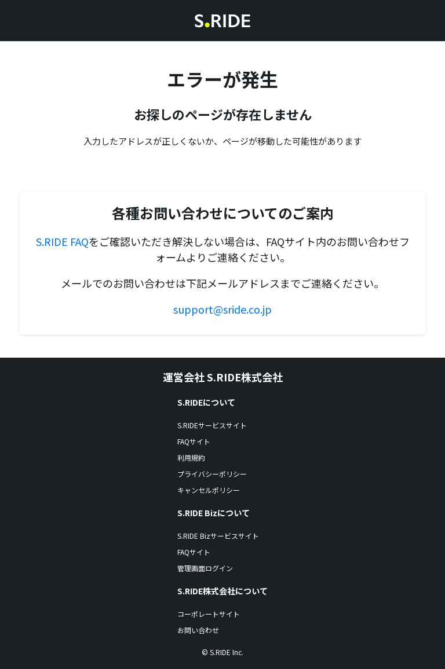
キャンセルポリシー (208, 490)
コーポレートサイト (208, 614)
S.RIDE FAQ (62, 241)
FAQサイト (193, 441)
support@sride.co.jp (222, 309)
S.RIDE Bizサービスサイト (218, 536)
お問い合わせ (198, 630)
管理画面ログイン (205, 568)
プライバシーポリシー (212, 474)
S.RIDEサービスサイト (212, 425)
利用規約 (191, 457)
